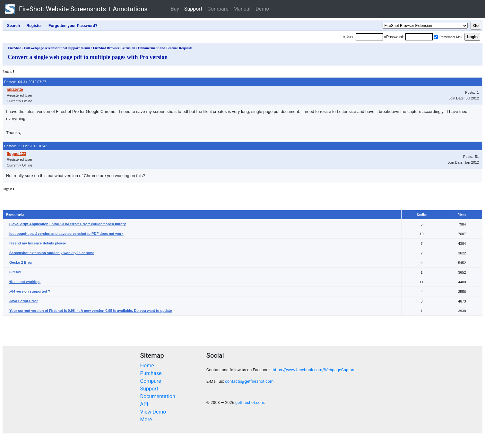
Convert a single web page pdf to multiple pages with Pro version (88, 57)
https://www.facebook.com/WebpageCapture (314, 369)
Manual (241, 9)
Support (193, 9)
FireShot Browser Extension (114, 48)
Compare (217, 9)
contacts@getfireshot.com (249, 381)
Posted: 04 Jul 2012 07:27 (25, 82)
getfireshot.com (249, 402)
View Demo (153, 412)
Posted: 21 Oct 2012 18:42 (25, 146)
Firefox (15, 272)
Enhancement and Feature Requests (165, 48)
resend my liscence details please (37, 243)
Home (147, 366)
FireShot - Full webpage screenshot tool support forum (49, 48)
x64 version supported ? (29, 291)
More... (148, 419)
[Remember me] (436, 37)
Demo (262, 9)
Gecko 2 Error (21, 262)
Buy (175, 9)
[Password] (419, 36)
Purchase (151, 373)
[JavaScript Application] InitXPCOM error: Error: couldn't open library (67, 224)
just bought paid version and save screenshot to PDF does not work (66, 233)
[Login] (369, 36)
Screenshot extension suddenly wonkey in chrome (51, 253)
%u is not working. (24, 282)
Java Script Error (23, 301)
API (144, 404)
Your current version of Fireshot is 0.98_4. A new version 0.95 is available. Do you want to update (90, 310)
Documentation (157, 396)
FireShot (76, 9)
